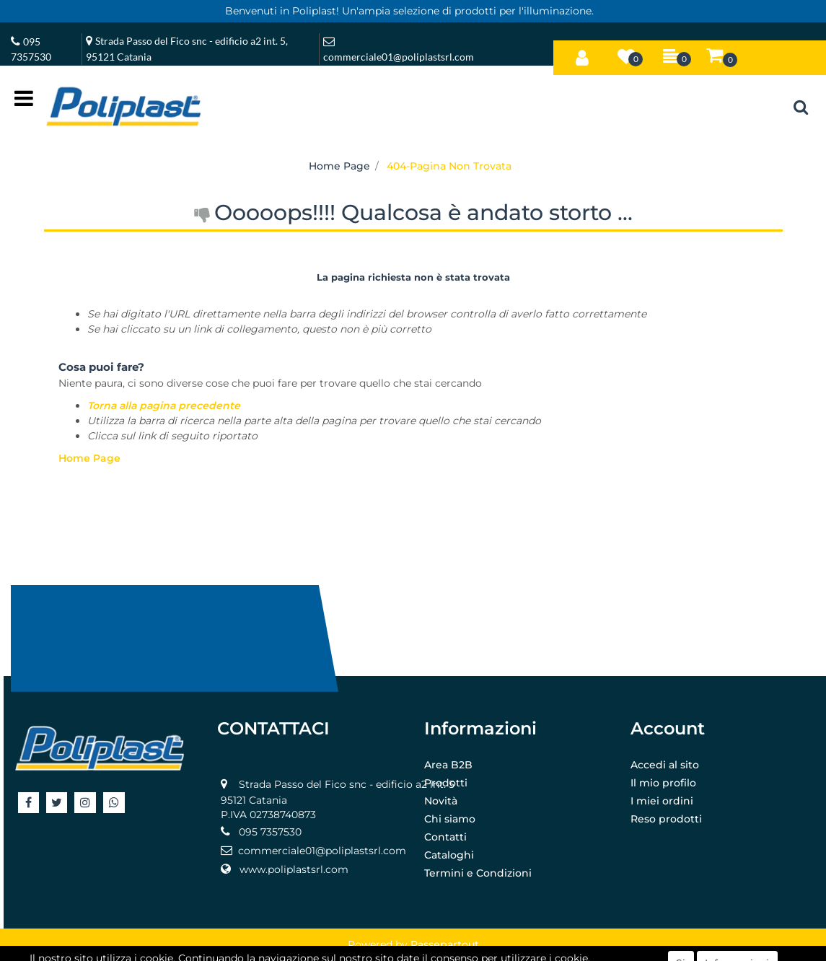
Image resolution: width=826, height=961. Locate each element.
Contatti (445, 836)
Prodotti (445, 782)
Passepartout (444, 944)
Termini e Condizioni (478, 872)
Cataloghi (449, 854)
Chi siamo (449, 818)
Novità (440, 800)
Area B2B (448, 764)
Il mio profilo (663, 782)
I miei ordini (662, 800)
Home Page (339, 165)
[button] (582, 54)
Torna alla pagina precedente (163, 405)
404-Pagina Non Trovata (449, 165)
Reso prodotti (666, 818)
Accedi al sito (665, 764)
